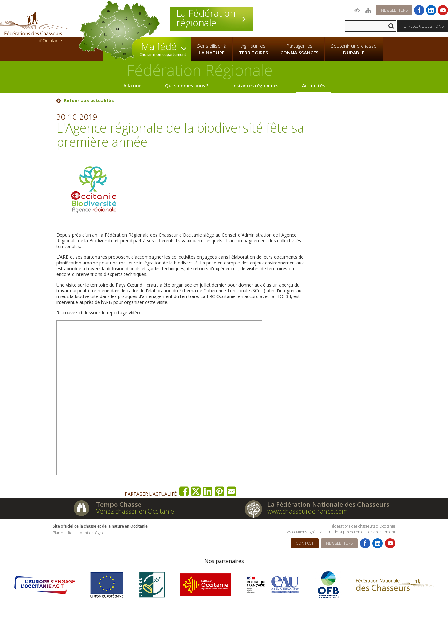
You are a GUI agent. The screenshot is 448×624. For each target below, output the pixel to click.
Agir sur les (253, 49)
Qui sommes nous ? (187, 86)
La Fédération (211, 18)
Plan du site (63, 533)
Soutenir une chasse (354, 49)
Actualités (313, 86)
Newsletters (394, 10)
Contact (305, 543)
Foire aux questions (423, 26)
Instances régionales (255, 86)
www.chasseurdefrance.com (307, 511)
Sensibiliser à (211, 49)
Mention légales (92, 533)
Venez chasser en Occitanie (135, 511)
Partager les (299, 49)
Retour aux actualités (89, 100)
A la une (132, 86)
